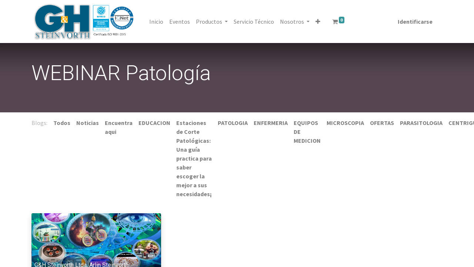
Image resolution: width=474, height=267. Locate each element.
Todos (61, 122)
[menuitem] (158, 21)
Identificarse (413, 21)
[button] (319, 21)
